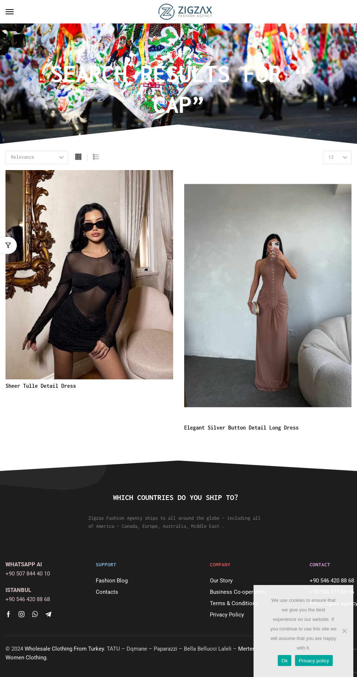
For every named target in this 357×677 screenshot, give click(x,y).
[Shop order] (37, 157)
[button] (10, 11)
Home (163, 53)
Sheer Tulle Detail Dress (41, 386)
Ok (284, 660)
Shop (187, 53)
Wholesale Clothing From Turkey (64, 648)
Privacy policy (314, 660)
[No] (344, 630)
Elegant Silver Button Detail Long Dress (241, 427)
